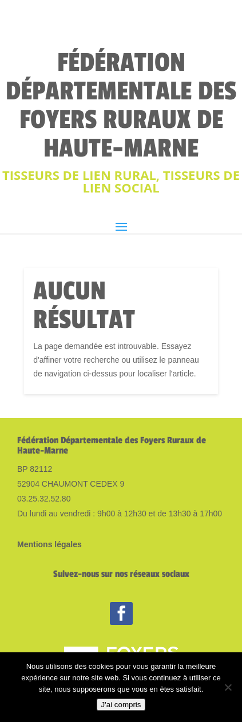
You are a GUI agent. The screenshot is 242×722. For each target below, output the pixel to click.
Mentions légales (49, 544)
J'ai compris (121, 704)
